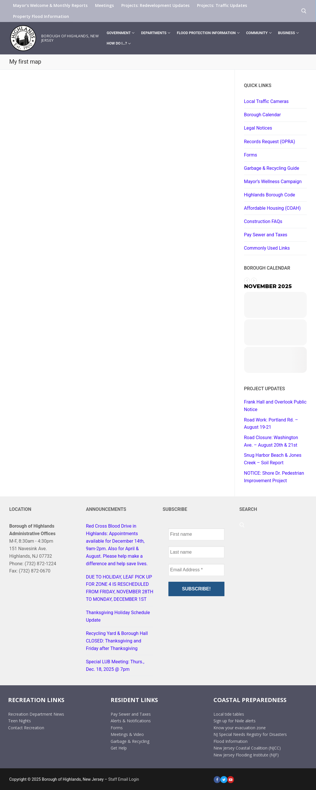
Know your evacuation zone (239, 727)
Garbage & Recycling (130, 741)
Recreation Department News (36, 714)
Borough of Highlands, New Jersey (70, 38)
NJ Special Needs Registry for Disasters (250, 734)
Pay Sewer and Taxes (265, 234)
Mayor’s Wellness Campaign (273, 181)
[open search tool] (303, 11)
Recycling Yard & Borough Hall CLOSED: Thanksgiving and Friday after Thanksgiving (117, 641)
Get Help (119, 748)
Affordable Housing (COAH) (272, 208)
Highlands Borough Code (269, 195)
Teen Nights (19, 720)
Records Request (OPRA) (269, 141)
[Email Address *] (196, 570)
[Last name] (196, 552)
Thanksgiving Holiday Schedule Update (118, 616)
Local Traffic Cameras (266, 101)
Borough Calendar (262, 114)
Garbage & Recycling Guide (271, 168)
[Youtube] (230, 779)
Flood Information (230, 741)
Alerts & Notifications (131, 720)
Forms (250, 155)
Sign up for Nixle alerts (234, 720)
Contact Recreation (26, 727)
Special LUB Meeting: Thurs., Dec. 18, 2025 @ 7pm (115, 665)
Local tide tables (228, 714)
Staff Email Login (123, 779)
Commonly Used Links (267, 248)
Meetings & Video (127, 734)
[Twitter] (223, 779)
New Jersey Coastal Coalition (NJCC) (247, 748)
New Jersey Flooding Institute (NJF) (246, 755)
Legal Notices (258, 128)
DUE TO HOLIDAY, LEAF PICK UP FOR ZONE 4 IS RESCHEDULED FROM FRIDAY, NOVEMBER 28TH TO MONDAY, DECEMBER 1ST (119, 588)
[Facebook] (217, 779)
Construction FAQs (263, 221)
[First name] (196, 534)
